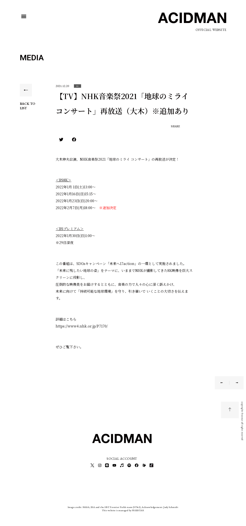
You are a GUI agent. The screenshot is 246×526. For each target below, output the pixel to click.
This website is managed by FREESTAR (123, 509)
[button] (24, 16)
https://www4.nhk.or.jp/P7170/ (82, 326)
